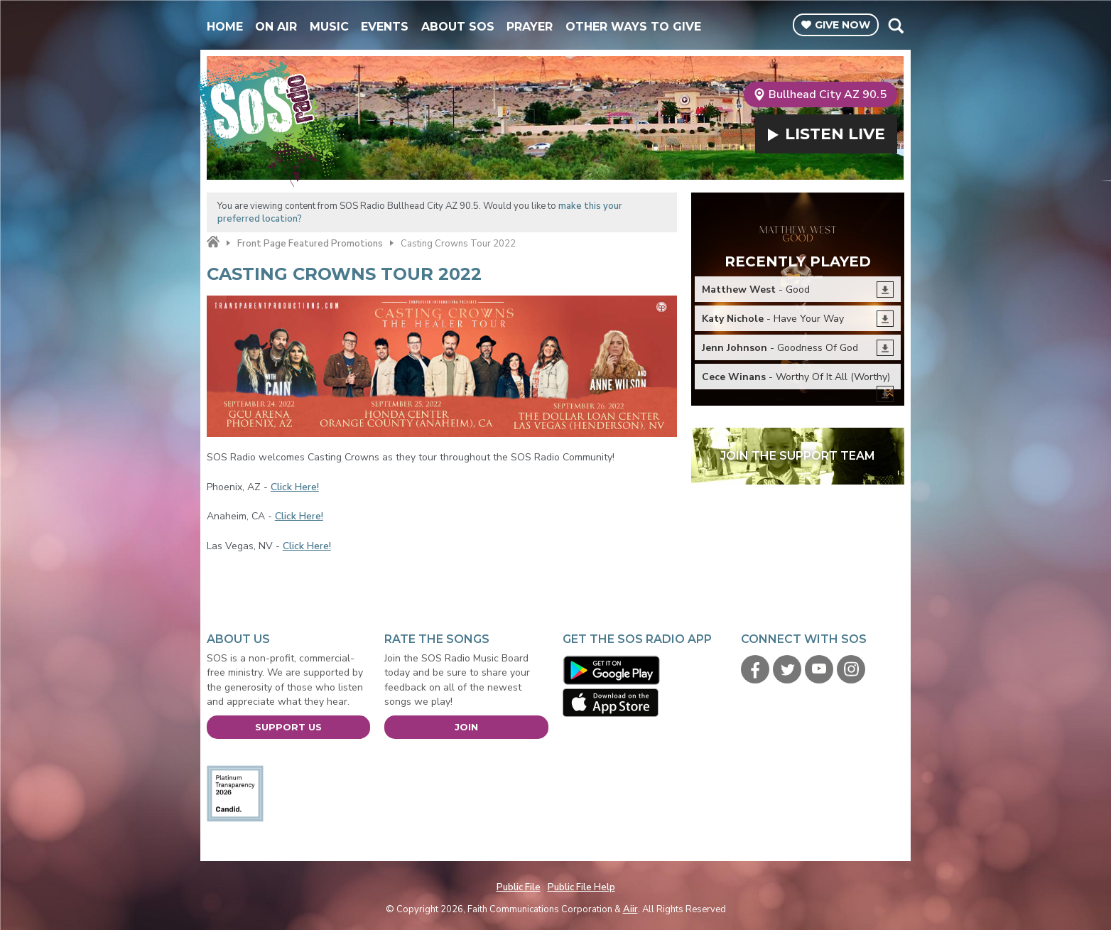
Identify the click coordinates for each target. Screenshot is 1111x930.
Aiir (630, 909)
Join (466, 726)
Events (384, 26)
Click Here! (295, 487)
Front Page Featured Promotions (310, 243)
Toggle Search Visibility (895, 25)
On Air (276, 26)
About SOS (457, 26)
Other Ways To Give (633, 26)
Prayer (529, 26)
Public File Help (581, 887)
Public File (519, 887)
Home (225, 26)
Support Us (288, 726)
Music (329, 26)
